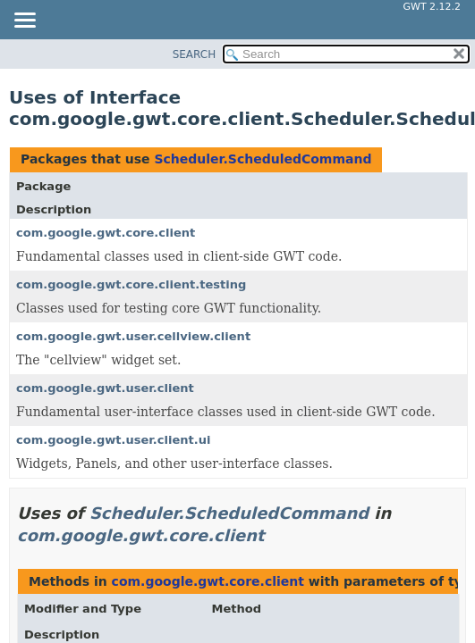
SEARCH (194, 54)
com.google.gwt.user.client (105, 388)
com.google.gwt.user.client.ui (113, 440)
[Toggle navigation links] (24, 21)
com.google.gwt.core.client (105, 232)
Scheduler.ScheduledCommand (262, 159)
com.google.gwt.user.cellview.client (133, 336)
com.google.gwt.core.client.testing (131, 284)
